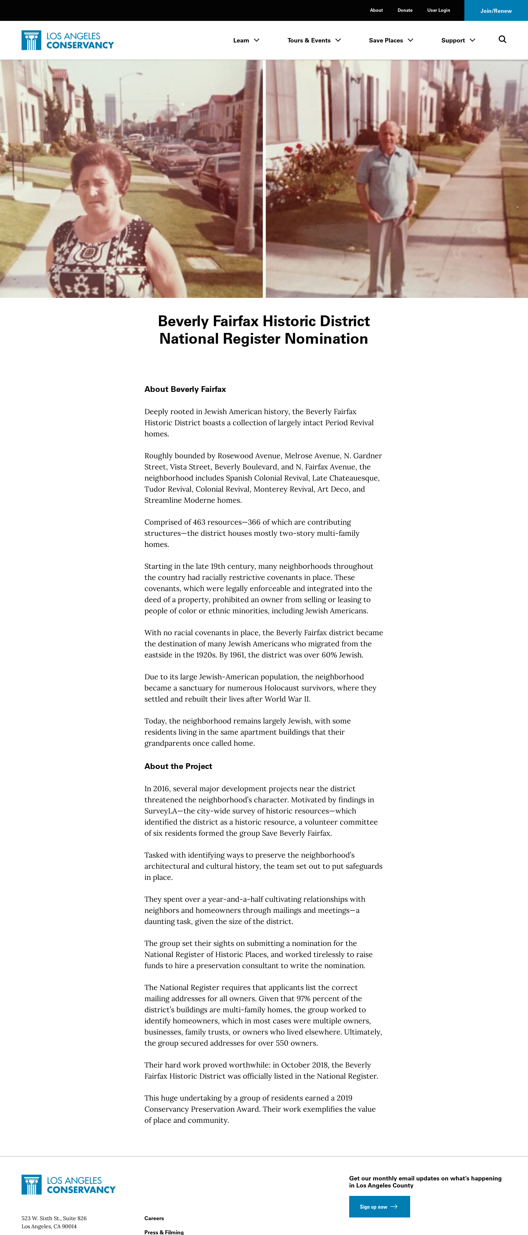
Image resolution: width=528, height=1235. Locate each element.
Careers (154, 1218)
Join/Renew (496, 10)
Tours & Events (309, 40)
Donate (405, 10)
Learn (241, 40)
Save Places (386, 40)
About (376, 10)
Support (453, 40)
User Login (438, 10)
